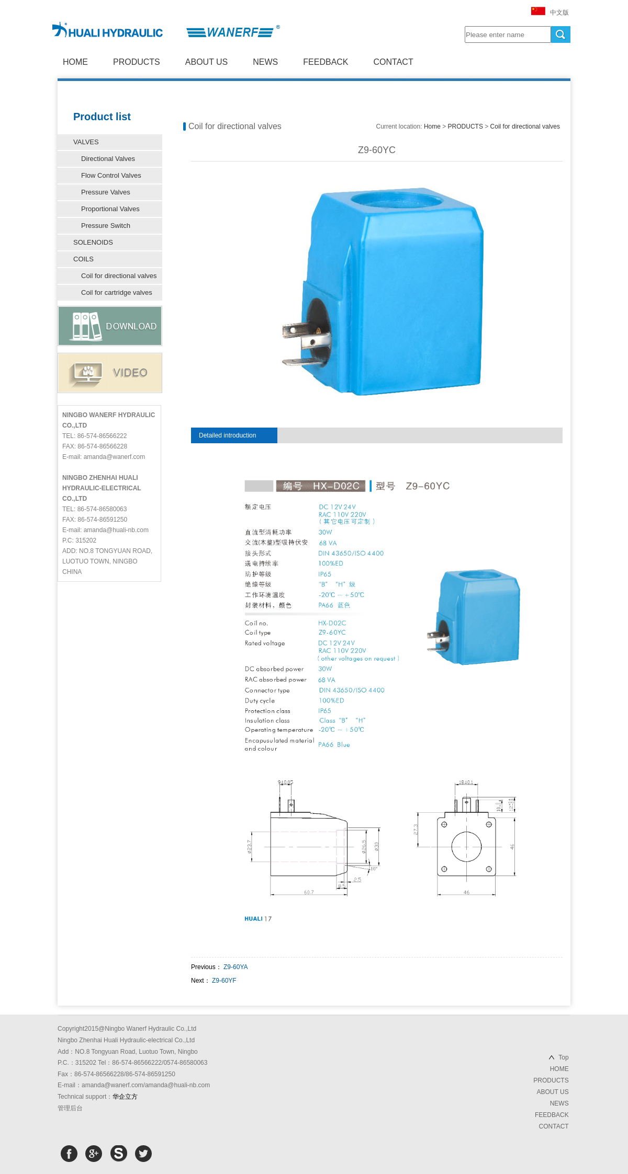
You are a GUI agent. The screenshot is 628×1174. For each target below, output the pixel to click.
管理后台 (70, 1108)
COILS (83, 259)
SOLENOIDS (93, 242)
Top (563, 1057)
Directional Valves (108, 159)
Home (432, 126)
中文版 (559, 12)
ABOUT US (206, 61)
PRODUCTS (136, 61)
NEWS (265, 61)
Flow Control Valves (111, 175)
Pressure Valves (105, 192)
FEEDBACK (325, 61)
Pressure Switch (105, 225)
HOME (75, 61)
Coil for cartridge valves (116, 292)
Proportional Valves (110, 209)
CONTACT (393, 61)
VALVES (86, 142)
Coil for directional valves (119, 276)
